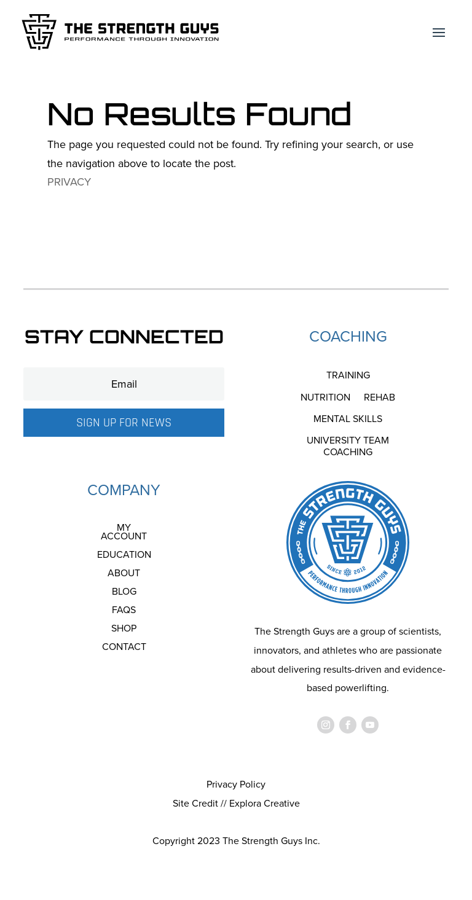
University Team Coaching (348, 446)
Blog (124, 592)
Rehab (379, 397)
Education (124, 556)
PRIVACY (69, 182)
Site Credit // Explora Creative (236, 803)
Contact (124, 648)
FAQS (124, 611)
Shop (123, 629)
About (124, 574)
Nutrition (325, 397)
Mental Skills (347, 419)
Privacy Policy (236, 784)
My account (124, 533)
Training (348, 375)
